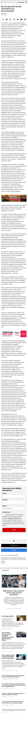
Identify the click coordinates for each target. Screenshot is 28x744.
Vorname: (5, 499)
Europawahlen (5, 558)
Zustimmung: (6, 512)
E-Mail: (4, 493)
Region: (4, 506)
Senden (14, 530)
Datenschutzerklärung (13, 518)
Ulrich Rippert (4, 13)
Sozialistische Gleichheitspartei (18, 558)
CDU (3, 562)
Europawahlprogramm (7, 318)
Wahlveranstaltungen (12, 441)
